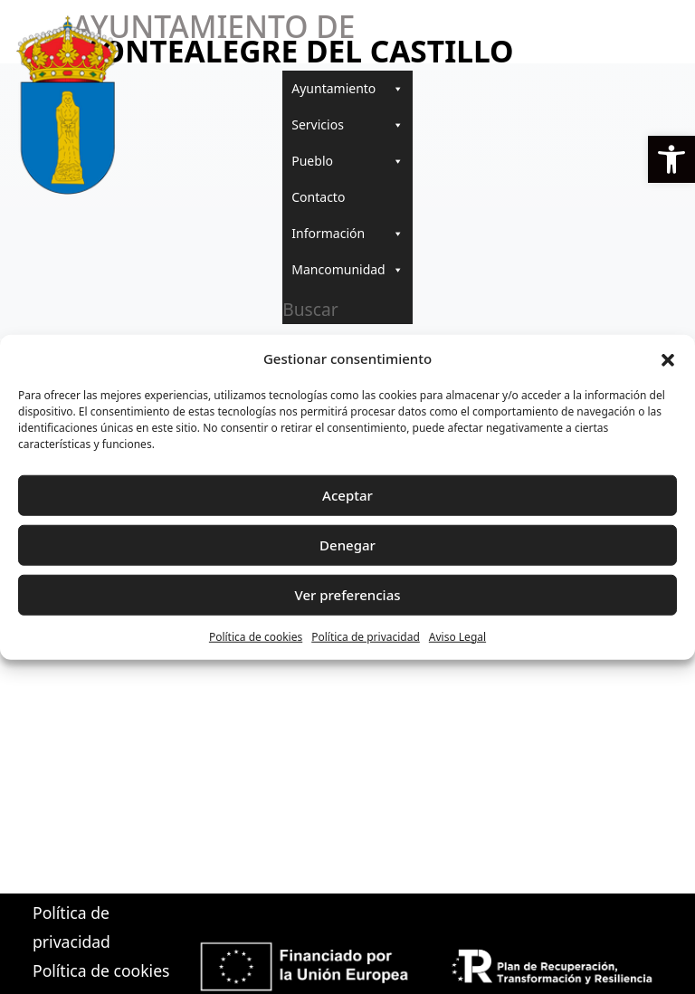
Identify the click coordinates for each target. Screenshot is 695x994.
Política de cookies (255, 636)
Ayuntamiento (347, 89)
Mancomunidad (347, 270)
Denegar (347, 545)
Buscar (310, 309)
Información (347, 233)
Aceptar (347, 495)
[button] (671, 159)
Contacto (318, 196)
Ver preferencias (347, 595)
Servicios (347, 125)
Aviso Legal (457, 636)
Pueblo (347, 161)
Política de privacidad (365, 636)
